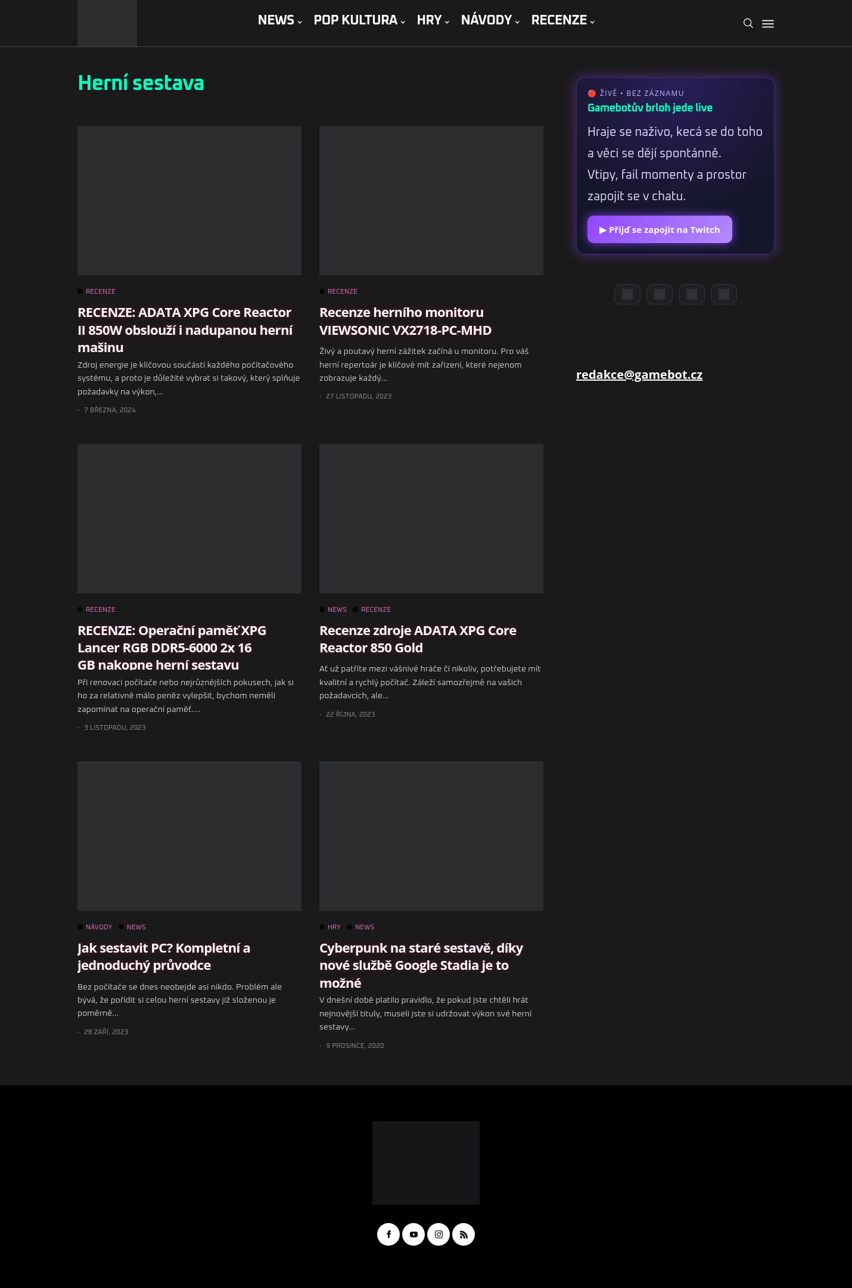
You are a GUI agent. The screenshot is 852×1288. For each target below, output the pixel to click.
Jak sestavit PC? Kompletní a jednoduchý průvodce (163, 955)
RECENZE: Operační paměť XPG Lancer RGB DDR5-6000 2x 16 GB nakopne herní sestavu (171, 647)
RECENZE (559, 20)
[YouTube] (659, 294)
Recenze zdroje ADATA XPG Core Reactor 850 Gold (418, 638)
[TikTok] (724, 294)
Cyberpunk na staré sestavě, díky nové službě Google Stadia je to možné (421, 964)
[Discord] (627, 294)
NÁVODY (486, 20)
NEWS (275, 20)
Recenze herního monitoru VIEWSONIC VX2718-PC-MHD (405, 320)
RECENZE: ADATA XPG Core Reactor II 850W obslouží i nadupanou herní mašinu (185, 329)
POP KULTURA (355, 20)
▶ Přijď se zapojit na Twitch (659, 229)
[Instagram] (692, 294)
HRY (428, 20)
